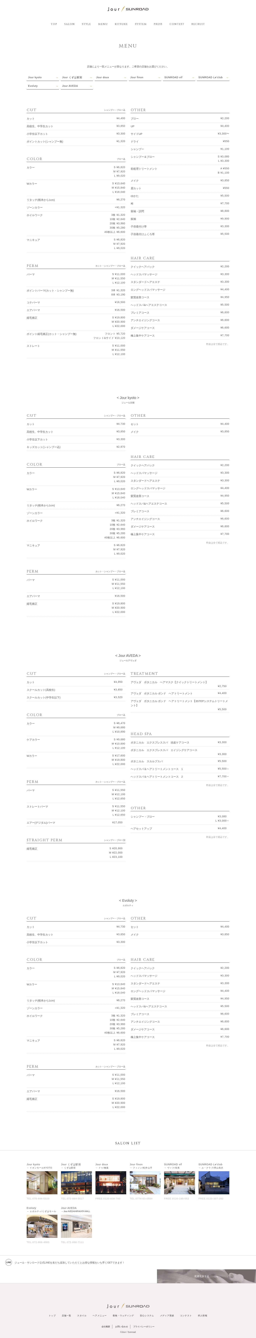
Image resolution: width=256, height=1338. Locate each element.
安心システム (147, 1301)
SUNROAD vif (173, 77)
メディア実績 (167, 1301)
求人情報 (202, 1301)
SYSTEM (141, 24)
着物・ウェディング (123, 1301)
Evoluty (33, 85)
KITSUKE (121, 24)
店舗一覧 (66, 1301)
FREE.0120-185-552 (177, 1198)
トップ (52, 1301)
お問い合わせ (121, 1312)
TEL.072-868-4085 (39, 1242)
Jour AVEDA (70, 85)
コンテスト (186, 1301)
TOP (54, 24)
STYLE (86, 24)
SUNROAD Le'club (210, 77)
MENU (103, 24)
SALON (69, 24)
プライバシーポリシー (143, 1312)
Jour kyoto (35, 77)
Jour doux (102, 77)
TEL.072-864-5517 (73, 1198)
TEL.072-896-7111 (73, 1242)
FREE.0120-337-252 (212, 1198)
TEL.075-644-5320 (39, 1198)
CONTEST (177, 24)
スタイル (82, 1301)
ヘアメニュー (100, 1301)
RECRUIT (198, 24)
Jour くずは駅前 (72, 77)
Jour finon (137, 77)
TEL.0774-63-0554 (142, 1198)
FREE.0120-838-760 (108, 1198)
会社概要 (106, 1312)
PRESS (158, 24)
